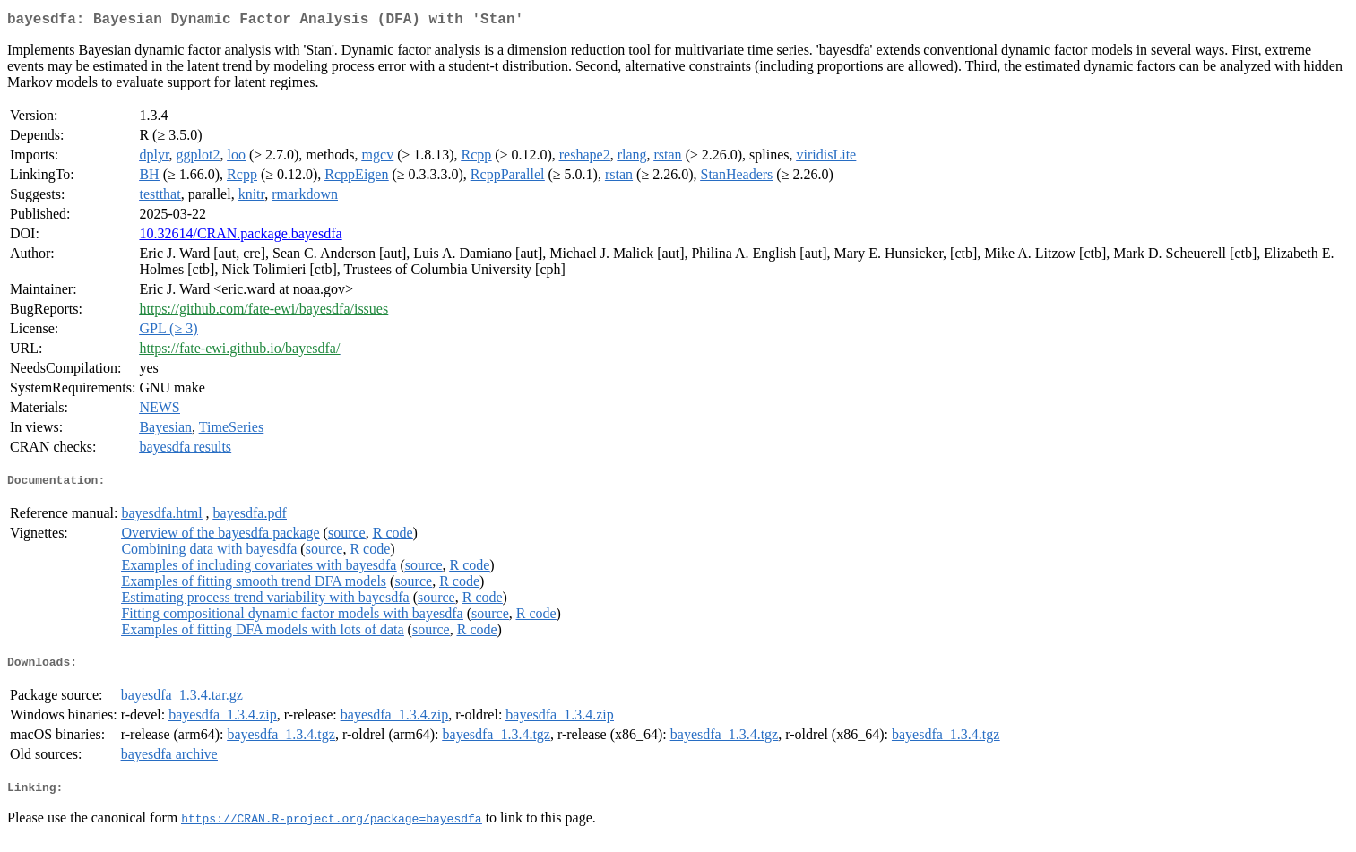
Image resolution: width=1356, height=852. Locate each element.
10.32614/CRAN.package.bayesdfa (240, 237)
